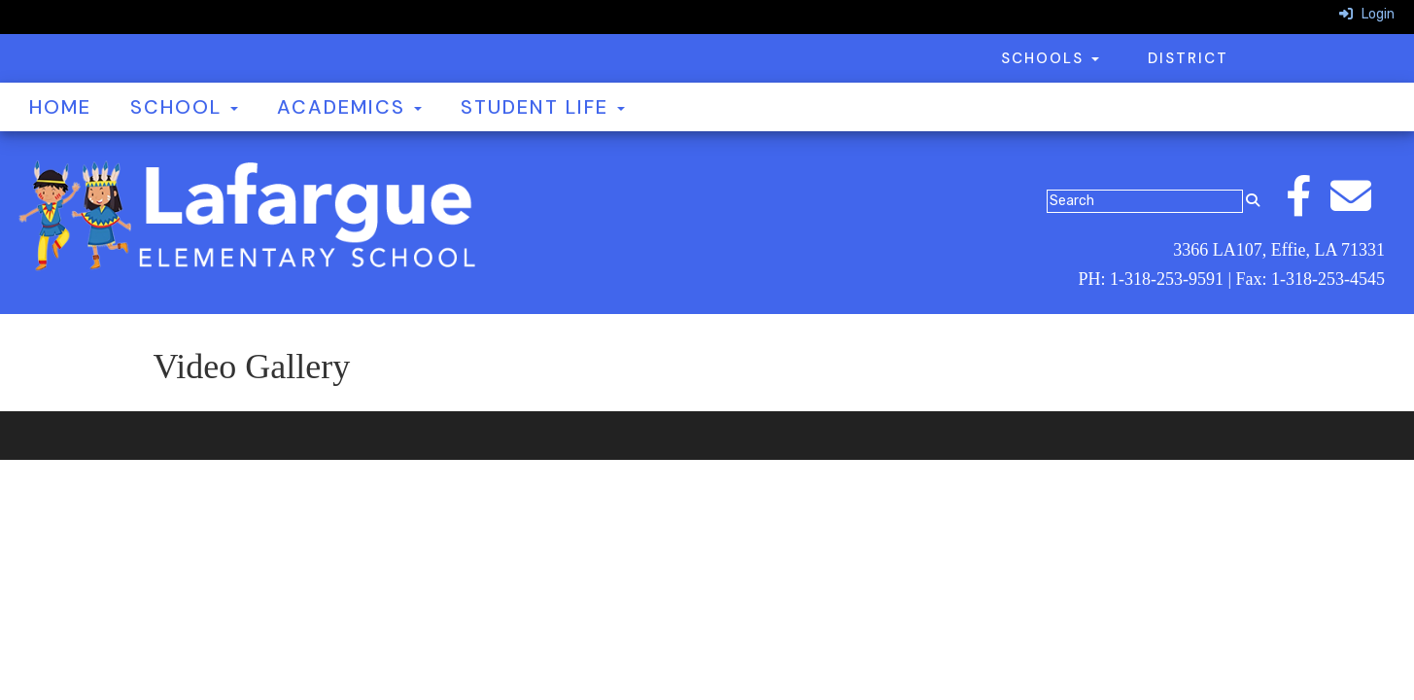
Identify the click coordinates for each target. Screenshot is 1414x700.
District (1188, 58)
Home (60, 107)
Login (1367, 14)
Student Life (543, 107)
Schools (1050, 58)
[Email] (1360, 206)
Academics (349, 107)
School (184, 107)
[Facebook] (1308, 206)
